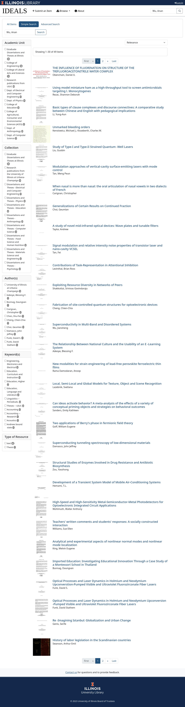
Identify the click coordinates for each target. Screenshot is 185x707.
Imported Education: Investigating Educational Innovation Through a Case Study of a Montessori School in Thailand (110, 563)
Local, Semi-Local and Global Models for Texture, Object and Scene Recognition (107, 383)
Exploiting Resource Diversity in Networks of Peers (87, 285)
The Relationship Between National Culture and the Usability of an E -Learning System (106, 346)
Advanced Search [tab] (50, 24)
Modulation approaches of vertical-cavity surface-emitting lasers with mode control (105, 168)
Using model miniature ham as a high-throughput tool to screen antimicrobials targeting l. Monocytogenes (107, 89)
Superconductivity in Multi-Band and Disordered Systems (92, 324)
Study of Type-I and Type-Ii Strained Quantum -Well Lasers (93, 147)
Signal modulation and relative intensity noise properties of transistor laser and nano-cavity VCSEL (108, 247)
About (79, 10)
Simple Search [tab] (29, 24)
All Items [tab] (12, 24)
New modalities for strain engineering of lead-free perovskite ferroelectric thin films (107, 365)
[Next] (107, 61)
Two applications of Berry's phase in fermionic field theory (93, 423)
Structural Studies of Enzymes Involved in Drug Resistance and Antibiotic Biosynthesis (103, 464)
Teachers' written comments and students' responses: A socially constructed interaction (105, 523)
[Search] (164, 11)
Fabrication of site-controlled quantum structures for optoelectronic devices (105, 305)
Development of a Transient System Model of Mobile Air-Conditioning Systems (107, 482)
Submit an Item (42, 10)
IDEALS (14, 11)
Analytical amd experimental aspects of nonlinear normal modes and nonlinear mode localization (107, 543)
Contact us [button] (71, 672)
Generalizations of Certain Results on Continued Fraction (92, 206)
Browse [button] (62, 10)
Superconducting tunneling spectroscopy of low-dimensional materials (101, 443)
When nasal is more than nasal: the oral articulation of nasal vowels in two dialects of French (110, 188)
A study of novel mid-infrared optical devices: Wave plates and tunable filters (105, 226)
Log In (179, 2)
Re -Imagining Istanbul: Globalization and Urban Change (92, 620)
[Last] (114, 61)
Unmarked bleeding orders (71, 127)
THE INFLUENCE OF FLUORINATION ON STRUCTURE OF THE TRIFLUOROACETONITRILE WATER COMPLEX (93, 69)
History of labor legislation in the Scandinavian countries (92, 640)
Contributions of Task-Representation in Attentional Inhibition (95, 265)
